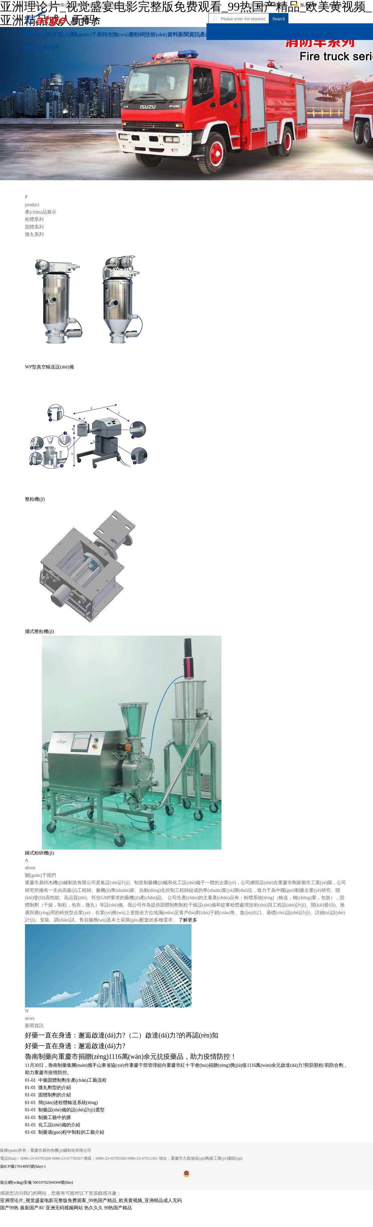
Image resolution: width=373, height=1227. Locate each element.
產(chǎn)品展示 (218, 34)
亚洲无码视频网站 (64, 1207)
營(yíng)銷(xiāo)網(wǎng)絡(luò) (273, 34)
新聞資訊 (188, 34)
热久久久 (93, 1207)
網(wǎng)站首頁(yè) (48, 34)
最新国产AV (32, 1207)
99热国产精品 (118, 1207)
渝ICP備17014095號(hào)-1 (23, 1166)
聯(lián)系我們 (41, 48)
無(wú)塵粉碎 (129, 34)
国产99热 (9, 1207)
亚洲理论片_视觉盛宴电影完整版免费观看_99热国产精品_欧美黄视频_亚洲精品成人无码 (91, 1200)
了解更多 (188, 920)
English (332, 5)
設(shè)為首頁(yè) (268, 5)
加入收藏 (305, 5)
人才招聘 (321, 34)
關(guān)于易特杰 (92, 34)
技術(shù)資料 (161, 34)
